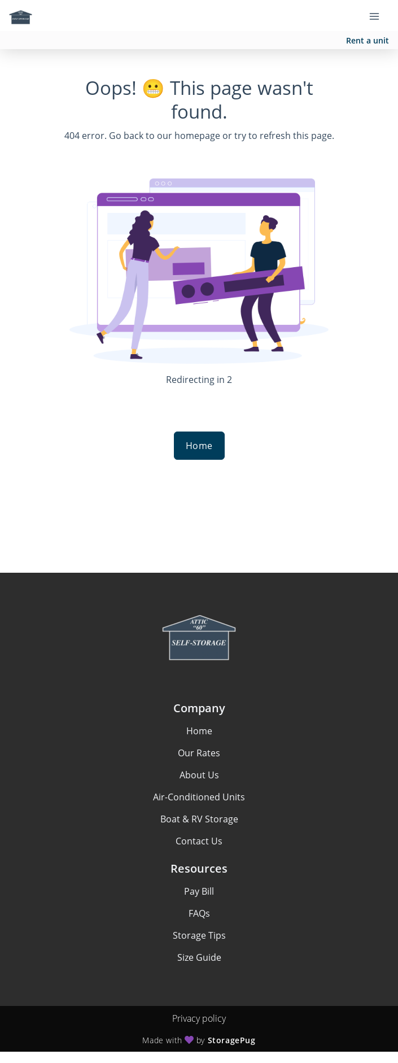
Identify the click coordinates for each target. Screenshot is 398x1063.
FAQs (199, 913)
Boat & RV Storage (199, 819)
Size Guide (199, 957)
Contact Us (199, 841)
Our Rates (199, 753)
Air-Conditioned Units (199, 797)
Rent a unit (367, 40)
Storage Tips (199, 935)
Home (199, 445)
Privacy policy (199, 1018)
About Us (199, 775)
